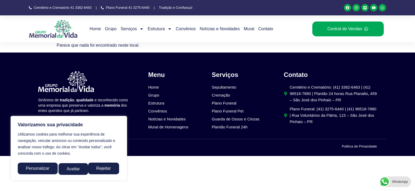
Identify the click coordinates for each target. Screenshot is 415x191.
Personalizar (37, 169)
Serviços (132, 29)
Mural (249, 29)
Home (95, 29)
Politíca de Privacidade (359, 146)
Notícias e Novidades (220, 29)
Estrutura (160, 29)
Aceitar (105, 169)
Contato (265, 29)
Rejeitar (74, 169)
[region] (69, 149)
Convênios (186, 29)
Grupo (110, 29)
